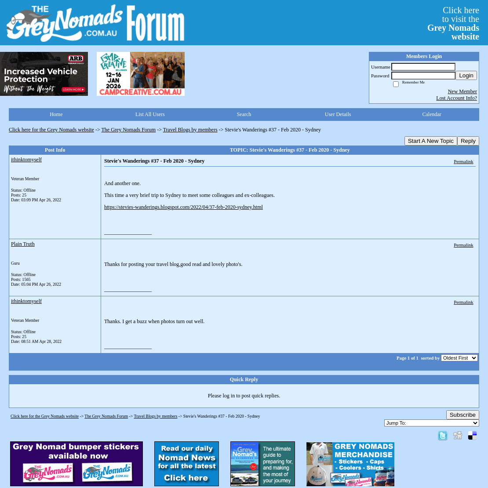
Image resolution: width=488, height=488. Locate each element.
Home (56, 114)
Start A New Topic (431, 141)
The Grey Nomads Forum (129, 130)
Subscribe (463, 415)
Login (466, 75)
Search (244, 114)
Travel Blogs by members (190, 130)
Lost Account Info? (456, 98)
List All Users (150, 114)
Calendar (431, 114)
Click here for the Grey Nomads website (51, 130)
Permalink (463, 161)
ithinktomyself (26, 160)
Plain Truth (23, 244)
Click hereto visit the (453, 23)
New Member (462, 91)
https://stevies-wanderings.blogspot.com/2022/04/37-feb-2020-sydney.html (183, 207)
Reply (468, 141)
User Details (338, 114)
